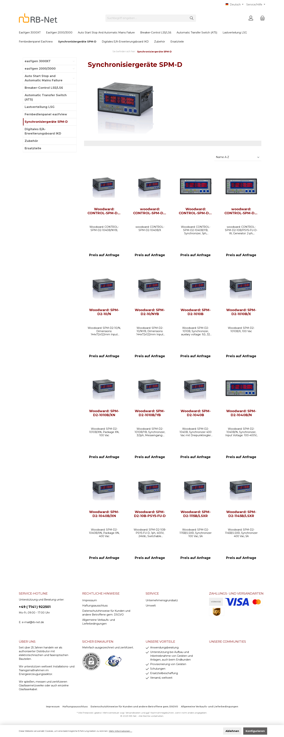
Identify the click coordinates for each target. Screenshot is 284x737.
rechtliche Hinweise (101, 593)
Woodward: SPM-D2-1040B (196, 415)
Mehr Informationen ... (120, 731)
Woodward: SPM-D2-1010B (196, 313)
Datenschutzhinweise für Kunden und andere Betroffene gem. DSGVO (134, 706)
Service (152, 593)
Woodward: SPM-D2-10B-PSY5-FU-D (150, 517)
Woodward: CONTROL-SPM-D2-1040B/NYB (104, 211)
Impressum (89, 600)
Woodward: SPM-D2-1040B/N (241, 415)
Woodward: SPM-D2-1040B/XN (104, 517)
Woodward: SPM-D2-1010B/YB (150, 415)
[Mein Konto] (251, 18)
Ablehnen (232, 731)
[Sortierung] (237, 157)
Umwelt (151, 605)
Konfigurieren (255, 731)
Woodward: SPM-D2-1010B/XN (104, 415)
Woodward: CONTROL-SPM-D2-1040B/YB (195, 211)
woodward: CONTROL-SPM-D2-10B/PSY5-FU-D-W (241, 211)
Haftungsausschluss (95, 605)
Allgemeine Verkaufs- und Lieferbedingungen (209, 706)
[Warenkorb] (261, 18)
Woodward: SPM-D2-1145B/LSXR (241, 517)
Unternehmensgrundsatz (162, 600)
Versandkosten (133, 712)
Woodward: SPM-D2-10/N (104, 313)
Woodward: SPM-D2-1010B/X (241, 313)
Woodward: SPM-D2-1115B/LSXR (196, 517)
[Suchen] (191, 18)
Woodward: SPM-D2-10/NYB (150, 313)
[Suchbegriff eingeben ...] (146, 18)
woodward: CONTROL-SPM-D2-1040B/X (150, 211)
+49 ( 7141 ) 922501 (35, 607)
